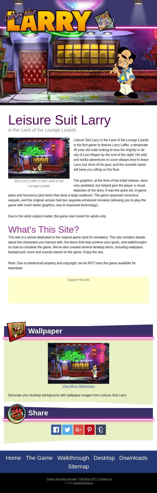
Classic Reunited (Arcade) (62, 479)
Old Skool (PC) (88, 479)
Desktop (104, 458)
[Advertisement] (78, 292)
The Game (39, 458)
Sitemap (78, 466)
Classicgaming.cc (83, 482)
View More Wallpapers (78, 386)
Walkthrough (73, 458)
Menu (106, 20)
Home (13, 458)
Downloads (133, 458)
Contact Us (105, 479)
